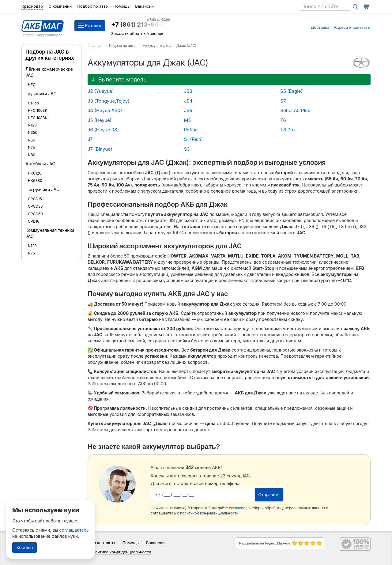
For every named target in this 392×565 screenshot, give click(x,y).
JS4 (188, 101)
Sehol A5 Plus (295, 110)
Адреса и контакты (352, 27)
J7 (90, 139)
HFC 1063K (37, 110)
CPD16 (33, 221)
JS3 (188, 91)
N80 (31, 155)
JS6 (188, 110)
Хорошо (24, 547)
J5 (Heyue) (99, 120)
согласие (237, 508)
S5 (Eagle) (291, 91)
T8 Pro (287, 130)
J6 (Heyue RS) (103, 130)
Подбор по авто (92, 6)
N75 (31, 147)
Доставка (320, 27)
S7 (283, 101)
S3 (187, 149)
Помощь (121, 6)
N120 (32, 125)
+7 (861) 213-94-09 (140, 24)
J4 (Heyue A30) (105, 110)
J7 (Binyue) (100, 149)
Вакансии (144, 6)
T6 (283, 120)
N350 (32, 132)
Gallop (33, 103)
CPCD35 (35, 206)
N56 (31, 140)
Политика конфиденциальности (120, 551)
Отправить (268, 494)
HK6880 (35, 180)
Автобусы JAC (40, 163)
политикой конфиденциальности (209, 513)
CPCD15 (35, 199)
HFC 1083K (37, 117)
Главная (95, 45)
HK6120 (34, 173)
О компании (60, 6)
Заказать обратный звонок (137, 33)
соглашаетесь (74, 530)
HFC (32, 84)
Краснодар (32, 6)
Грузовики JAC (41, 93)
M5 (187, 120)
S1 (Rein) (193, 139)
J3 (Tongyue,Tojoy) (109, 101)
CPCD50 (35, 214)
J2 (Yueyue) (101, 91)
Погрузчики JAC (42, 189)
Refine (191, 130)
